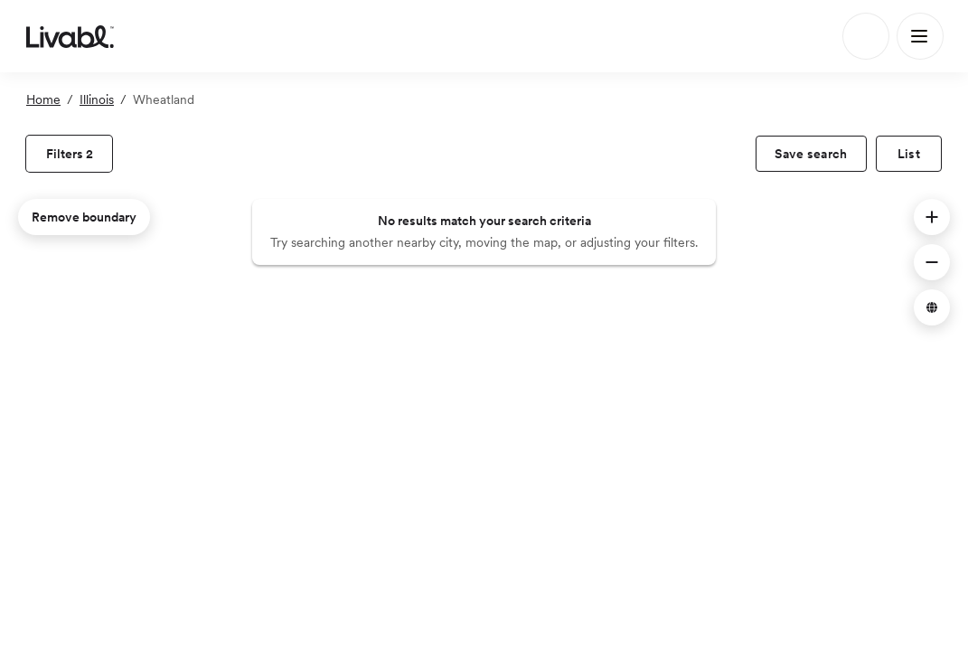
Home (43, 99)
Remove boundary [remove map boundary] (84, 217)
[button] (932, 217)
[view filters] (69, 154)
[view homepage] (70, 36)
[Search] (865, 36)
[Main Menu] (920, 36)
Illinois (97, 99)
